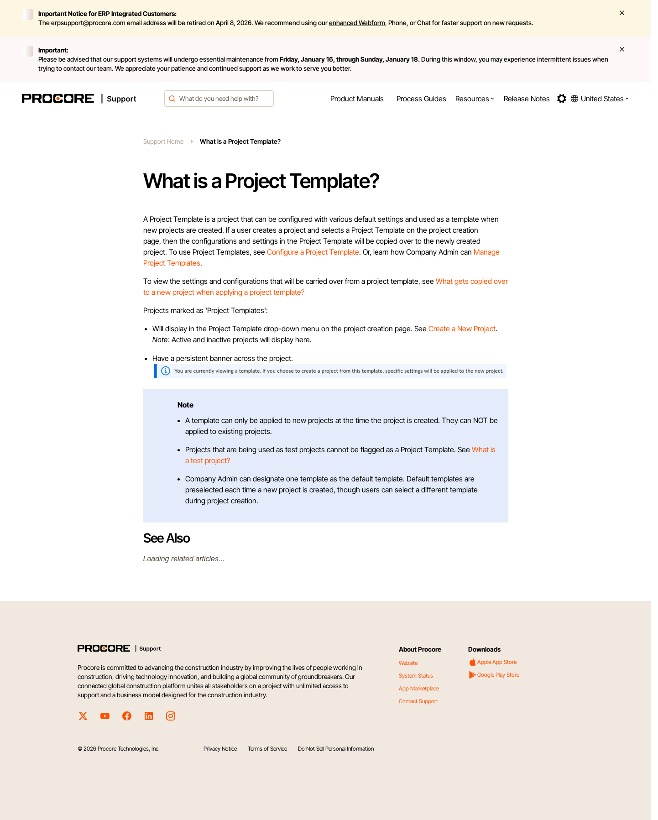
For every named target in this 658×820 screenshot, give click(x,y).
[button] (475, 98)
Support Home (163, 141)
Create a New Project (462, 328)
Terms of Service (267, 748)
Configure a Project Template (313, 251)
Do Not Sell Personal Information (336, 748)
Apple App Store (492, 662)
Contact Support (418, 701)
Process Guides (421, 98)
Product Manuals (357, 98)
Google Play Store (493, 674)
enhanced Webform (357, 22)
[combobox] (219, 98)
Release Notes (527, 98)
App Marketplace (419, 688)
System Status (416, 675)
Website (408, 662)
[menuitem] (357, 98)
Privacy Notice (220, 748)
